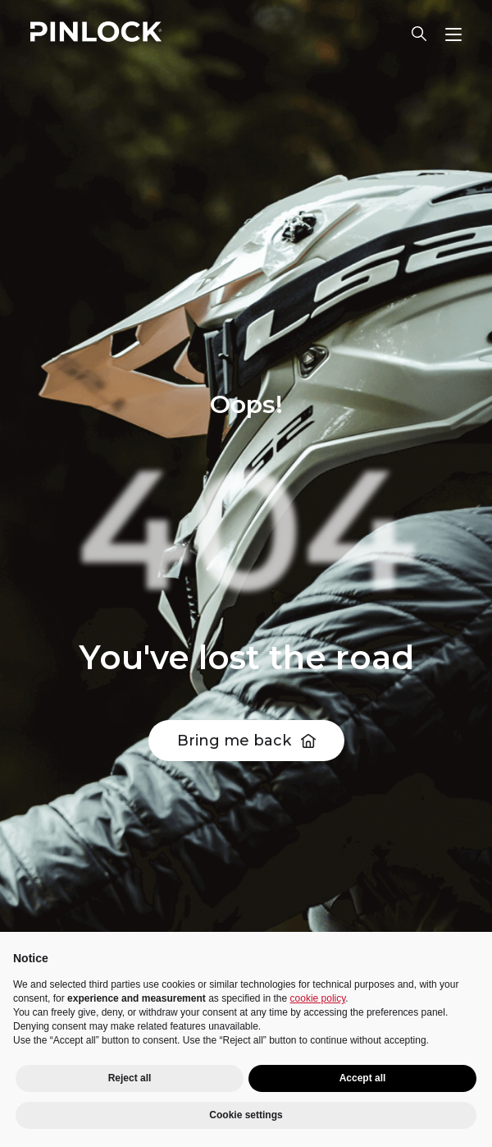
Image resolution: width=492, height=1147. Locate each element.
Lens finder (419, 33)
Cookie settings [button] (245, 1115)
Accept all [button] (362, 1078)
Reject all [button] (130, 1078)
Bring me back (234, 741)
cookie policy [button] (318, 998)
